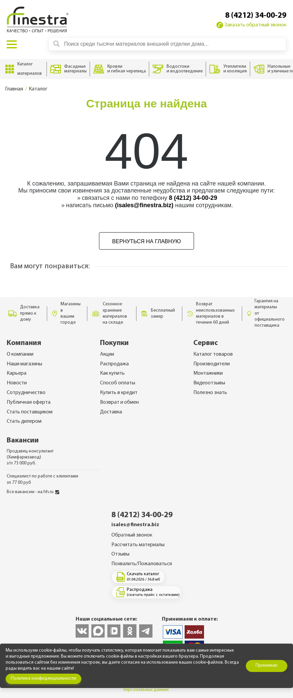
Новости (17, 383)
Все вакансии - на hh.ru (33, 491)
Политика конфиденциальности (43, 678)
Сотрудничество (26, 392)
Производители (211, 364)
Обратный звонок (131, 535)
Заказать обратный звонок (251, 25)
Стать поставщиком (30, 412)
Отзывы (120, 554)
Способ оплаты (117, 383)
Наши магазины (24, 364)
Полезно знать (210, 392)
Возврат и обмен (119, 402)
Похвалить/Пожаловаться (141, 564)
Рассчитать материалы (138, 545)
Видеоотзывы (209, 383)
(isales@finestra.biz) (144, 205)
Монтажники (208, 373)
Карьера (16, 373)
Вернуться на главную (146, 241)
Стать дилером (24, 421)
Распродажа (114, 364)
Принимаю (267, 665)
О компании (20, 354)
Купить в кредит (118, 392)
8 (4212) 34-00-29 (255, 16)
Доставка (111, 412)
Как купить (112, 373)
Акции (107, 354)
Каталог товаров (213, 354)
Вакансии (23, 440)
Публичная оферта (29, 402)
